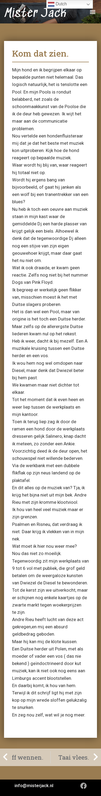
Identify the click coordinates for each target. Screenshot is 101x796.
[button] (92, 11)
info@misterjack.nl (34, 785)
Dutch (57, 4)
